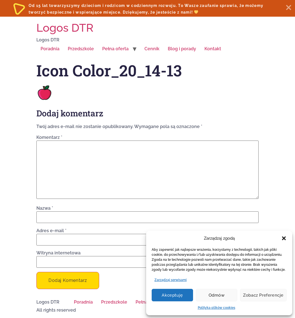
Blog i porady (182, 48)
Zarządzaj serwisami (170, 280)
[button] (284, 238)
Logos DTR (64, 27)
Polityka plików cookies (216, 308)
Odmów (217, 295)
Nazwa (44, 208)
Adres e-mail (51, 231)
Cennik (151, 48)
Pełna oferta (115, 48)
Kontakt (212, 48)
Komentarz (49, 137)
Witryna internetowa (58, 253)
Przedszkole (81, 48)
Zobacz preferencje (263, 295)
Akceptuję (172, 295)
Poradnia (50, 48)
